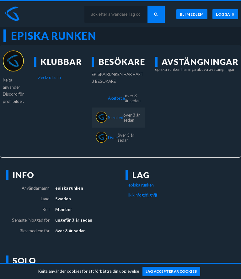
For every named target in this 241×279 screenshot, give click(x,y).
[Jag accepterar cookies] (171, 271)
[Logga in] (225, 14)
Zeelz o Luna (49, 77)
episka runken (141, 184)
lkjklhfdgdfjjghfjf (142, 194)
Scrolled (115, 117)
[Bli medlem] (191, 14)
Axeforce (116, 98)
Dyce (113, 137)
